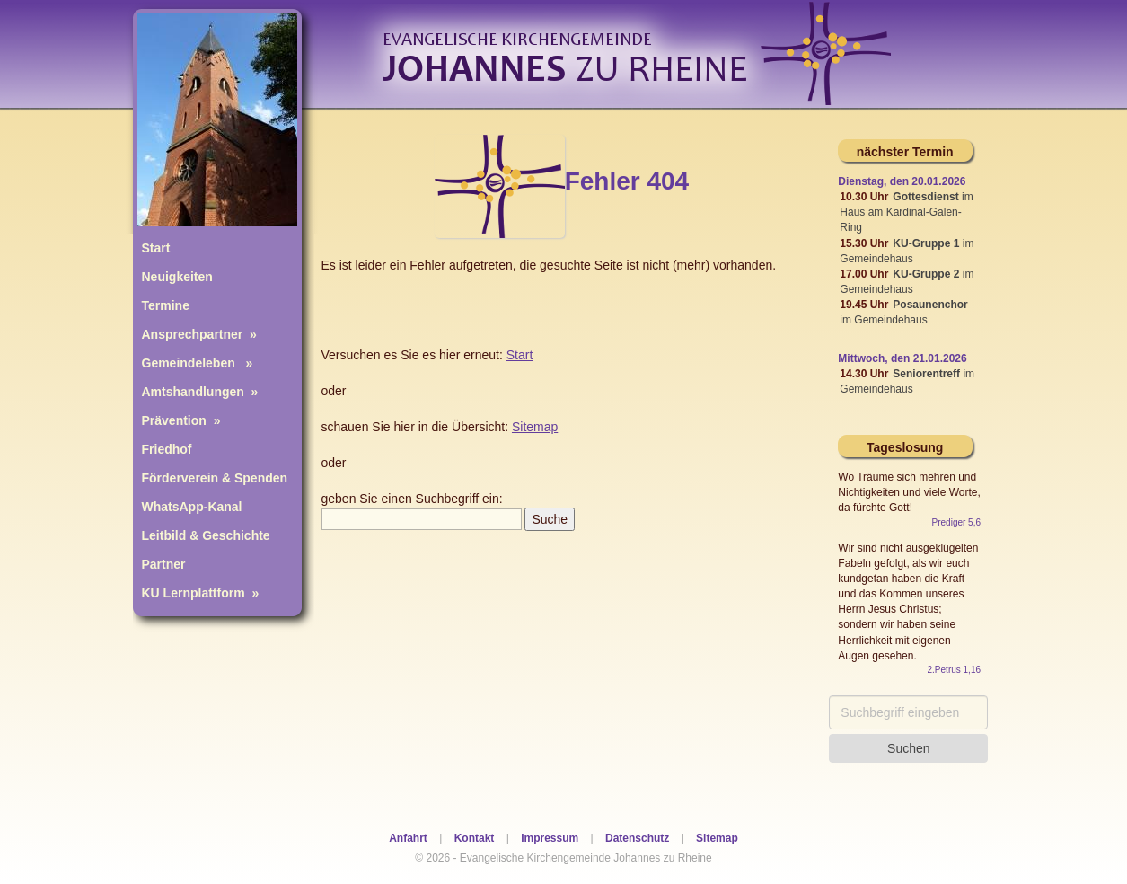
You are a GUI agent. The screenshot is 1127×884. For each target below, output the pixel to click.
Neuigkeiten (177, 277)
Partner (164, 564)
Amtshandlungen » (200, 392)
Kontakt (474, 838)
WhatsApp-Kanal (192, 506)
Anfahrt (408, 838)
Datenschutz (637, 838)
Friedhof (167, 449)
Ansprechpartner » (199, 334)
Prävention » (181, 420)
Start (156, 248)
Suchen (908, 748)
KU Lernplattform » (201, 593)
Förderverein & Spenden (215, 478)
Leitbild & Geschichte (206, 535)
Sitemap (717, 838)
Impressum (549, 838)
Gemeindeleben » (197, 363)
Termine (165, 305)
